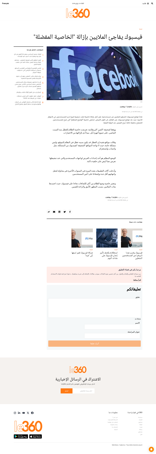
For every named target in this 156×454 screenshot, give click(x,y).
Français (5, 3)
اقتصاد (140, 419)
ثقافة (140, 424)
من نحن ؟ (115, 417)
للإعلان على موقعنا (113, 422)
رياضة (140, 429)
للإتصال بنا (115, 427)
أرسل (66, 391)
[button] (151, 449)
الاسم (137, 323)
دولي (141, 434)
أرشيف (116, 429)
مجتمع (140, 422)
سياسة (140, 417)
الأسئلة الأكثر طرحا (113, 419)
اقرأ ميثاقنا (137, 280)
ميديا (140, 29)
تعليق (137, 297)
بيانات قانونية (114, 424)
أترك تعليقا (94, 343)
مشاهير (140, 432)
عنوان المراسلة (134, 332)
